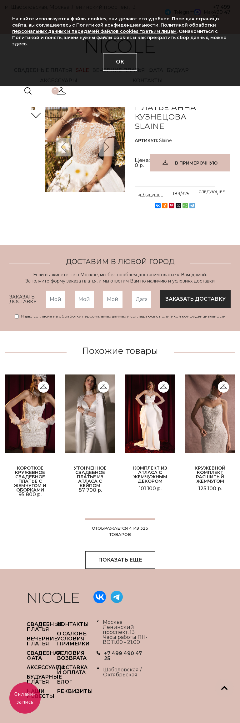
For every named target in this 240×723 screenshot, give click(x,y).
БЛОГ (64, 682)
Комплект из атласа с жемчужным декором (150, 474)
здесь (19, 44)
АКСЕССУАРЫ (45, 667)
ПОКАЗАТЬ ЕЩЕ (120, 560)
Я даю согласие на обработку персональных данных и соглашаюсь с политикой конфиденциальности (123, 316)
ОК (120, 62)
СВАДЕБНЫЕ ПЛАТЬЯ (45, 626)
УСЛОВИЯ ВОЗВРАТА (72, 655)
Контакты (73, 624)
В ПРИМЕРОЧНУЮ (196, 163)
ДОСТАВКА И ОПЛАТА (72, 669)
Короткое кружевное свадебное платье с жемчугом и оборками (30, 478)
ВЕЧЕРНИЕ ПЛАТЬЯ (42, 641)
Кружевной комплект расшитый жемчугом (210, 474)
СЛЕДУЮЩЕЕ (211, 193)
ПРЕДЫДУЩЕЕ (149, 194)
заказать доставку (195, 299)
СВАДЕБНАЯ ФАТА (44, 655)
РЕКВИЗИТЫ (75, 691)
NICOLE (53, 597)
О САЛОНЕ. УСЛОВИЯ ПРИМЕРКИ (73, 639)
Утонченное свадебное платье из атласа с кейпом (90, 476)
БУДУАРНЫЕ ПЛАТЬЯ (44, 679)
